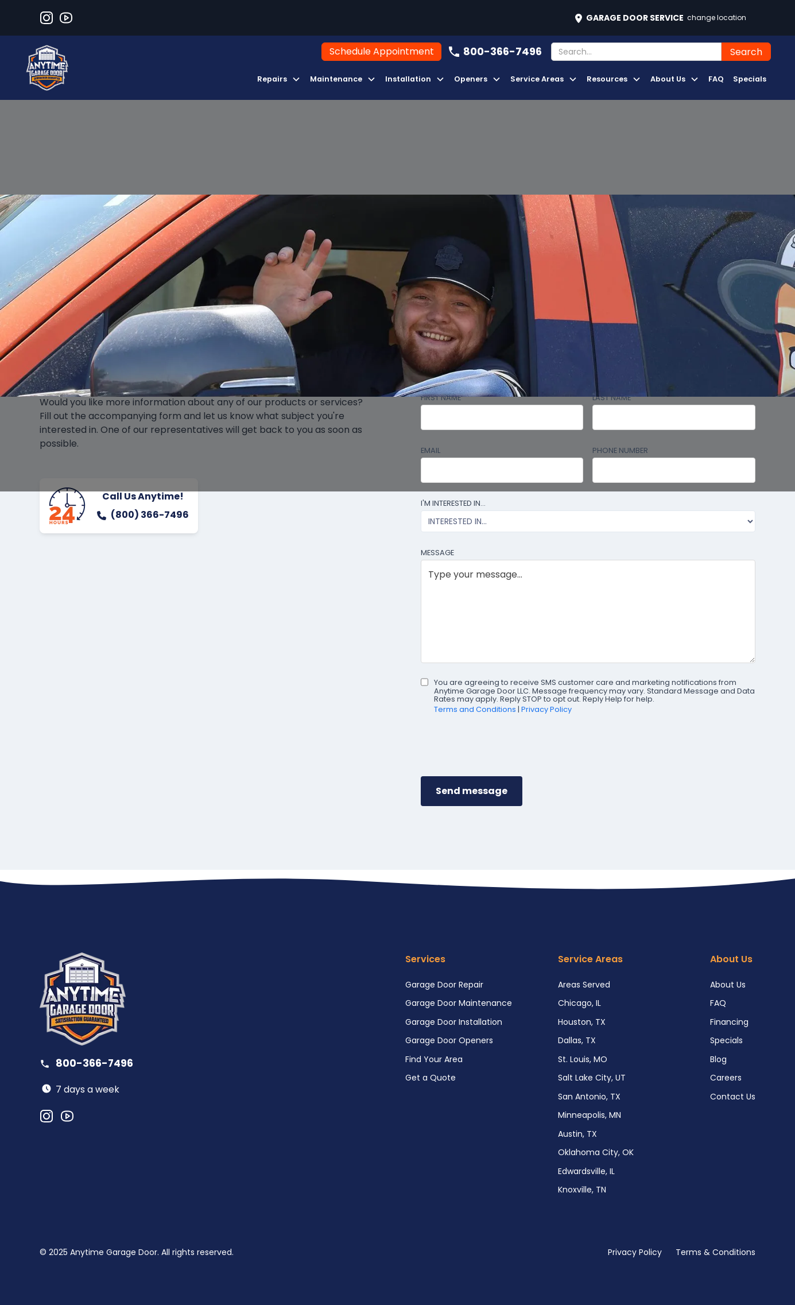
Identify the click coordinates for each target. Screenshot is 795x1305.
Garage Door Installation (453, 1022)
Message (437, 552)
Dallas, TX (577, 1040)
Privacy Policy (546, 709)
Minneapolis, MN (589, 1115)
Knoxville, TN (582, 1189)
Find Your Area (434, 1059)
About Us (667, 79)
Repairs (272, 79)
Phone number (620, 450)
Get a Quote (430, 1077)
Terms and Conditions (475, 709)
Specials (749, 79)
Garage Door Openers (449, 1040)
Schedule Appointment (381, 51)
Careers (726, 1077)
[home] (47, 68)
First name (441, 397)
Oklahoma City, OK (596, 1152)
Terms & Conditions (715, 1252)
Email (430, 450)
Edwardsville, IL (586, 1171)
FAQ (716, 79)
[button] (279, 79)
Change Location (716, 17)
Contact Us (732, 1096)
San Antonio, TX (589, 1096)
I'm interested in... (453, 503)
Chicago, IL (579, 1003)
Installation (408, 79)
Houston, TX (582, 1022)
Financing (729, 1022)
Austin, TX (577, 1134)
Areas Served (584, 984)
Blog (718, 1059)
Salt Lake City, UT (592, 1077)
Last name (611, 397)
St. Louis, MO (582, 1059)
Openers (470, 79)
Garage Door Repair (444, 984)
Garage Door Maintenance (458, 1003)
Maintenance (336, 79)
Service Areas (537, 79)
